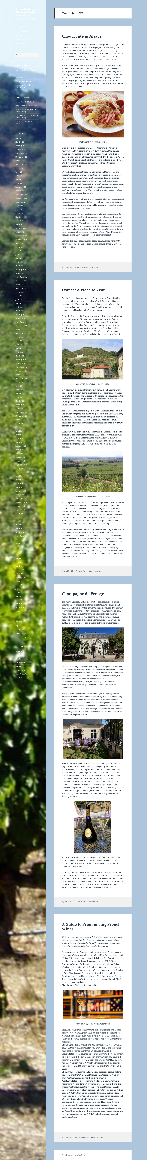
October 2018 (20, 461)
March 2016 (19, 566)
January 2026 (20, 149)
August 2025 (19, 168)
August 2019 (19, 423)
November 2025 (21, 157)
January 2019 (20, 450)
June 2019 (18, 431)
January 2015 (20, 611)
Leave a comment (94, 267)
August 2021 (19, 337)
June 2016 (18, 555)
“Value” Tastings (21, 74)
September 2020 (21, 378)
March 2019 (19, 442)
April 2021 (19, 352)
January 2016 (20, 570)
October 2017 (20, 506)
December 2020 (21, 367)
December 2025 (21, 153)
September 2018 (21, 465)
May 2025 (18, 179)
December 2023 (21, 236)
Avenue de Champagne (71, 617)
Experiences (19, 39)
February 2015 (20, 607)
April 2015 (19, 600)
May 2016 (18, 559)
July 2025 (18, 172)
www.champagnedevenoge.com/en (77, 681)
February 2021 (20, 360)
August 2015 (19, 585)
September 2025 (21, 164)
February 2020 (20, 405)
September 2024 (21, 202)
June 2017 (18, 521)
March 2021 (19, 356)
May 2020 (18, 393)
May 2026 (18, 138)
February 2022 (20, 315)
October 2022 (20, 285)
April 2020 (19, 397)
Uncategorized (20, 670)
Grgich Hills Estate (28, 102)
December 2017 (21, 499)
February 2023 (20, 270)
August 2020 (19, 382)
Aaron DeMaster (21, 115)
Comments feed (21, 633)
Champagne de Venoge (83, 593)
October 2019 (20, 420)
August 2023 (19, 247)
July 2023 (18, 251)
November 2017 (21, 502)
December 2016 (21, 536)
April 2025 (19, 183)
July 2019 (18, 427)
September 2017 (21, 510)
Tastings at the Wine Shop (24, 70)
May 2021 (18, 348)
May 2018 (18, 480)
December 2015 (21, 574)
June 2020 (18, 390)
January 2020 (20, 408)
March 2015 (19, 604)
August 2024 (19, 206)
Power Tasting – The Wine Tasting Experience (26, 12)
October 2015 (20, 581)
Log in (17, 626)
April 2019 (19, 438)
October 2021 (20, 330)
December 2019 (21, 412)
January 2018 (20, 495)
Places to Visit (20, 43)
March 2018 (19, 487)
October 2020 (20, 375)
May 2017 (18, 525)
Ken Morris (19, 121)
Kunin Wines (32, 106)
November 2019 (21, 416)
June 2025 (18, 176)
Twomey (18, 78)
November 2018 (21, 457)
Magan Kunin (20, 106)
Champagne (113, 623)
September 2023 (21, 243)
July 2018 (18, 472)
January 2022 (20, 318)
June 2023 (18, 255)
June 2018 (18, 476)
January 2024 (20, 232)
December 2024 (21, 194)
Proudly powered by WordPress (73, 1155)
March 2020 (19, 401)
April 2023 (19, 262)
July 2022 (18, 296)
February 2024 (20, 228)
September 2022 (21, 288)
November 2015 (21, 577)
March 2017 (19, 529)
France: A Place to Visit (83, 289)
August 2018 (19, 468)
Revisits (18, 666)
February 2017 (20, 532)
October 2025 (20, 161)
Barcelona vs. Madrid (23, 81)
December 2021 (21, 322)
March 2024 (19, 225)
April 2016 (19, 562)
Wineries (18, 36)
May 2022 (18, 303)
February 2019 (20, 446)
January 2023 (20, 273)
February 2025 (20, 187)
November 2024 (21, 198)
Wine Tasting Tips (21, 32)
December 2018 (21, 453)
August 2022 (19, 292)
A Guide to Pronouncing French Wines (91, 926)
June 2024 (18, 213)
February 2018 (20, 491)
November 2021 (21, 326)
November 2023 (21, 240)
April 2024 (19, 221)
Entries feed (19, 629)
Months (18, 659)
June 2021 (18, 345)
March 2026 (19, 142)
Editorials (18, 651)
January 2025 (20, 191)
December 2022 (21, 277)
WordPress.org (20, 637)
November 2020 (21, 371)
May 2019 (18, 435)
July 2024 (18, 210)
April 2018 (19, 484)
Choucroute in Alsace (82, 36)
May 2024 (18, 217)
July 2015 (18, 589)
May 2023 (18, 258)
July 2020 (18, 386)
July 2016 (18, 551)
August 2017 (19, 514)
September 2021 (21, 333)
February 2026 (20, 146)
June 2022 (18, 300)
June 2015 (18, 592)
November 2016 (21, 540)
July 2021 (18, 341)
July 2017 (18, 517)
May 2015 (18, 596)
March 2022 (19, 311)
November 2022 (21, 281)
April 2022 (19, 307)
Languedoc (76, 517)
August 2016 (19, 547)
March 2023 (19, 266)
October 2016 (20, 544)
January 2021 (20, 363)
